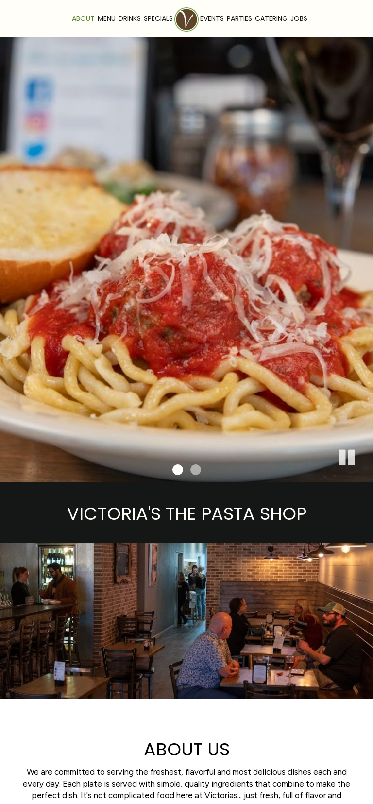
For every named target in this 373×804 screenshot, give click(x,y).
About (83, 18)
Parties (239, 18)
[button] (346, 455)
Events (212, 18)
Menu (107, 18)
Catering (271, 18)
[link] (186, 19)
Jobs (298, 18)
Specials (158, 18)
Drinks (130, 18)
